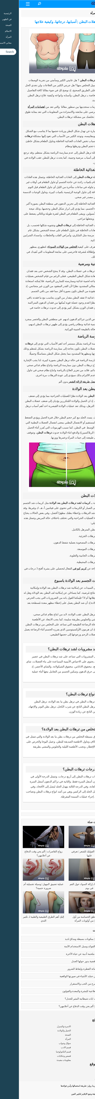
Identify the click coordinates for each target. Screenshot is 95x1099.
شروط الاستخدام (85, 1075)
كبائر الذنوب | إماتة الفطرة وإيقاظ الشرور (70, 968)
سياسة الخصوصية (84, 1079)
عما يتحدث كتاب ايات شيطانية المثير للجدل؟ (69, 998)
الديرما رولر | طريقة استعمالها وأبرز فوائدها (67, 1086)
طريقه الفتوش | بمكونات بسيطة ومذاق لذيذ (69, 939)
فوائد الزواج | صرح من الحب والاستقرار (71, 983)
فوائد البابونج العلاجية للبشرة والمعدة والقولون (67, 991)
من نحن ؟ (88, 1070)
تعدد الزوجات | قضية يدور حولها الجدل (72, 961)
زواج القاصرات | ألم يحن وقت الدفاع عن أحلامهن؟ (66, 1006)
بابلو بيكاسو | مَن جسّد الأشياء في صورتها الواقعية (66, 976)
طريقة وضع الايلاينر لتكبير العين (72, 1094)
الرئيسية (85, 13)
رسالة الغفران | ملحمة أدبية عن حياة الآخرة (69, 954)
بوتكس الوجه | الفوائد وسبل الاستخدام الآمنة (68, 946)
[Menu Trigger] (9, 3)
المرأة (74, 13)
